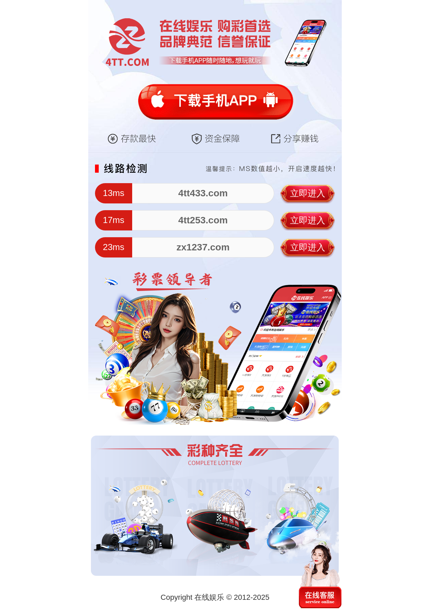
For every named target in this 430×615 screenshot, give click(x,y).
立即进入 (307, 193)
